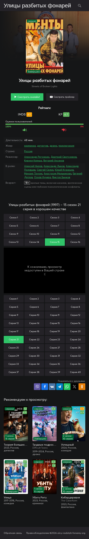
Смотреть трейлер (64, 96)
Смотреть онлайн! (29, 96)
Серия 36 (75, 364)
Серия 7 (54, 306)
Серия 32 (75, 355)
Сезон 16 (75, 242)
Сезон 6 (34, 225)
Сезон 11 (54, 233)
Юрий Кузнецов (64, 169)
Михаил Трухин (33, 173)
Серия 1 (13, 298)
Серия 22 (34, 339)
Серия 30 (34, 355)
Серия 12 (75, 315)
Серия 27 (55, 347)
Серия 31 (55, 355)
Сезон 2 (34, 217)
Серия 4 (75, 298)
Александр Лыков (54, 166)
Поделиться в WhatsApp (67, 386)
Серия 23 (55, 339)
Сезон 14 (34, 242)
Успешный (67, 444)
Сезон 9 (13, 233)
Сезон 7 (54, 225)
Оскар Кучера (42, 177)
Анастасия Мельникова (57, 173)
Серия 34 (34, 364)
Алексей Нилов (33, 166)
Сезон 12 (75, 233)
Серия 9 (13, 315)
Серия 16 (75, 323)
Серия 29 (13, 355)
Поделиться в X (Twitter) (74, 386)
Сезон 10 (34, 233)
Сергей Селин (45, 169)
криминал (30, 145)
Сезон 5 (13, 225)
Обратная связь (13, 533)
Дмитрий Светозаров (64, 156)
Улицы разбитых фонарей (37, 6)
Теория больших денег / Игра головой (16, 444)
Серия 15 (55, 323)
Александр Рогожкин (36, 156)
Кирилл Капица (33, 160)
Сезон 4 (75, 217)
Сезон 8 (75, 225)
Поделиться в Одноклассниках (82, 386)
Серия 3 (54, 298)
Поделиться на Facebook (44, 386)
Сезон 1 (13, 217)
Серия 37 (14, 372)
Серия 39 (55, 372)
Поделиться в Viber (37, 386)
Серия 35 (55, 364)
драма (53, 145)
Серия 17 (13, 331)
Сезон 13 (13, 242)
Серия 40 (75, 372)
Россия (28, 151)
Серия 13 (14, 323)
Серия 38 (34, 372)
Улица (7, 497)
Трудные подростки (44, 444)
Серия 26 (34, 347)
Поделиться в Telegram (59, 386)
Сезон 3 (54, 217)
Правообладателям (37, 533)
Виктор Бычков (61, 177)
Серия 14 (34, 323)
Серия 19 (55, 331)
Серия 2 (34, 298)
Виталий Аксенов (53, 160)
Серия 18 (34, 331)
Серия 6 (34, 306)
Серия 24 (75, 339)
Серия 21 (14, 339)
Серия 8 (75, 306)
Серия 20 (75, 331)
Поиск (79, 5)
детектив (42, 145)
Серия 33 (13, 364)
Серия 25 (13, 347)
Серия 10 (34, 315)
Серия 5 (13, 306)
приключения (66, 145)
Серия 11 (54, 315)
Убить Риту (39, 497)
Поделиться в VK (52, 386)
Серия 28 (75, 347)
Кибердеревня (70, 497)
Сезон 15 (55, 242)
